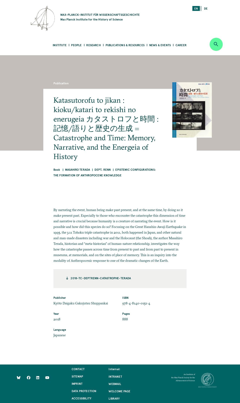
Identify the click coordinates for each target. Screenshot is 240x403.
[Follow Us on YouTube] (47, 378)
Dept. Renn (102, 169)
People (76, 45)
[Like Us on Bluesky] (18, 378)
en (196, 8)
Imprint (77, 384)
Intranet (115, 376)
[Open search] (216, 44)
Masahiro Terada (77, 169)
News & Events (160, 45)
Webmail (115, 384)
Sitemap (77, 376)
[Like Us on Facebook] (29, 378)
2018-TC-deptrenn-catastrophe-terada (100, 278)
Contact (78, 369)
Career (181, 45)
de (206, 8)
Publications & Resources (125, 45)
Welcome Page (119, 391)
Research (93, 45)
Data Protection (84, 391)
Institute (60, 45)
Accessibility (81, 398)
